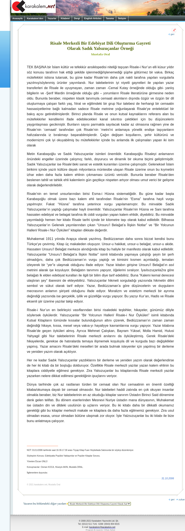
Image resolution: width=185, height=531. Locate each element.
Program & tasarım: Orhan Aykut (100, 530)
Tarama (110, 18)
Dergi (77, 18)
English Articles (93, 18)
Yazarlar (52, 18)
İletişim (122, 18)
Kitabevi (65, 18)
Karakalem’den (35, 18)
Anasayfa (17, 18)
